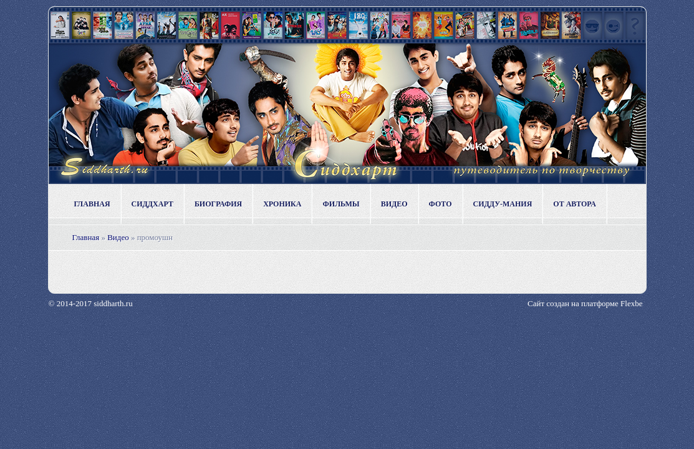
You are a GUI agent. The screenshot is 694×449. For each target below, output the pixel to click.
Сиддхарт (152, 204)
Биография (218, 204)
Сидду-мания (503, 204)
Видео (394, 204)
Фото (440, 204)
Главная (92, 204)
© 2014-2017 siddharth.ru (91, 303)
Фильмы (340, 204)
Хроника (282, 204)
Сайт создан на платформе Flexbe (585, 303)
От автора (574, 204)
